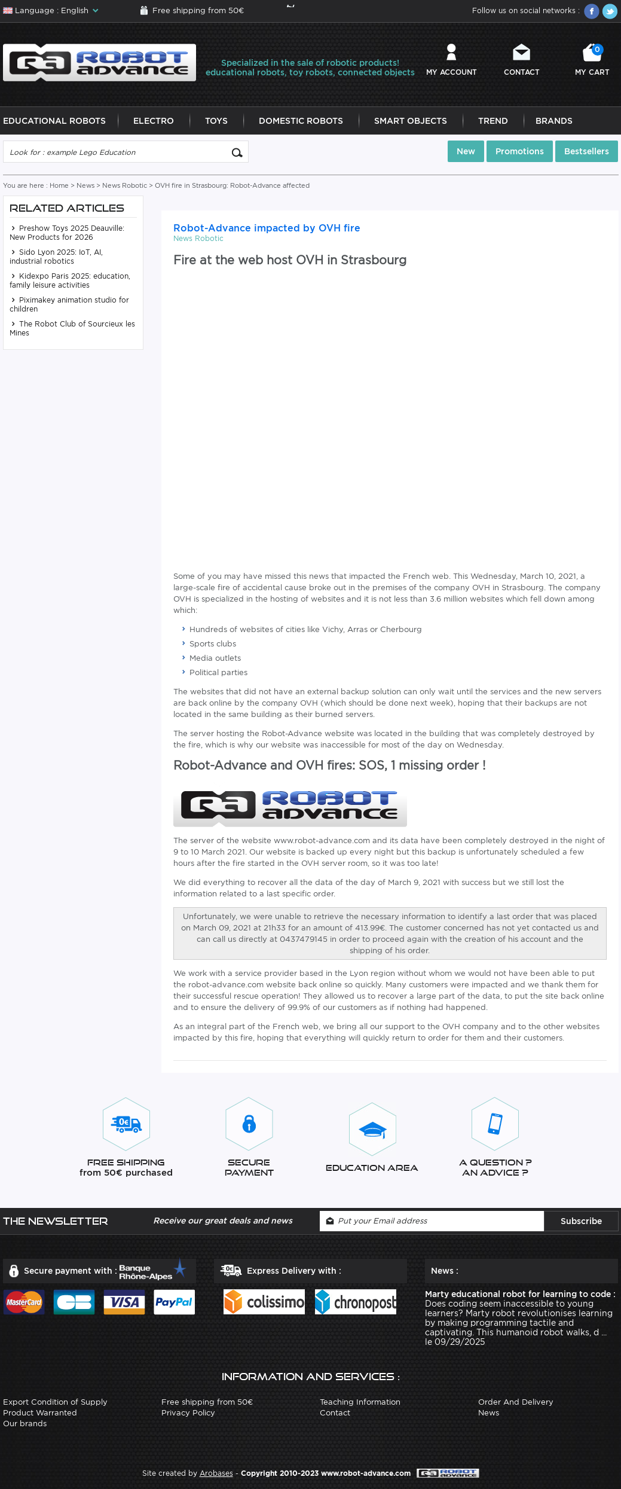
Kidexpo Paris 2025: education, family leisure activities (70, 280)
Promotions (519, 151)
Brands (554, 121)
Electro (153, 121)
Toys (216, 121)
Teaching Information (360, 1402)
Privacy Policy (188, 1412)
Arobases (216, 1473)
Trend (493, 121)
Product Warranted (40, 1412)
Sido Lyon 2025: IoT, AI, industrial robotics (56, 257)
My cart (592, 60)
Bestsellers (586, 151)
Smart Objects (410, 121)
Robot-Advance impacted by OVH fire (266, 228)
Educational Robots (54, 121)
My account (451, 72)
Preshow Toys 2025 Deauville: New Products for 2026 (67, 233)
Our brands (25, 1423)
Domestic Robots (301, 121)
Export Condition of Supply (55, 1402)
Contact (522, 72)
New (466, 151)
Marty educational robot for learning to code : (520, 1294)
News (85, 185)
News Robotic (124, 185)
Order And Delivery (515, 1402)
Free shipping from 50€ (198, 10)
